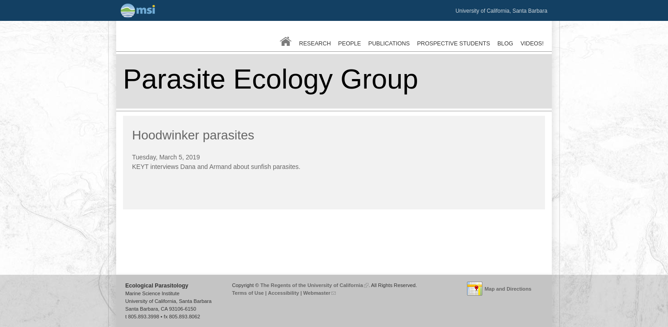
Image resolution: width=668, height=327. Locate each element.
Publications (389, 43)
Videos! (532, 43)
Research (315, 43)
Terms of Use (248, 293)
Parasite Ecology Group (270, 78)
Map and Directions (508, 289)
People (349, 43)
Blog (505, 43)
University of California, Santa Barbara (501, 11)
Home (286, 41)
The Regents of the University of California (314, 285)
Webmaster (319, 293)
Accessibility (283, 293)
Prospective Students (453, 43)
